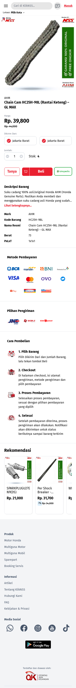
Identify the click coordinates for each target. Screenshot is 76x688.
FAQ (6, 602)
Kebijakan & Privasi (16, 608)
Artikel (8, 583)
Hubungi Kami (13, 596)
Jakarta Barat (20, 141)
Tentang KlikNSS (14, 589)
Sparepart (10, 559)
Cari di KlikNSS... (24, 6)
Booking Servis (13, 566)
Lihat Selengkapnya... (18, 205)
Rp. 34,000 (48, 503)
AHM (7, 98)
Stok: (32, 156)
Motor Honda (12, 540)
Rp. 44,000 (10, 126)
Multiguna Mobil (14, 553)
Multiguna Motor (14, 547)
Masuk (68, 6)
